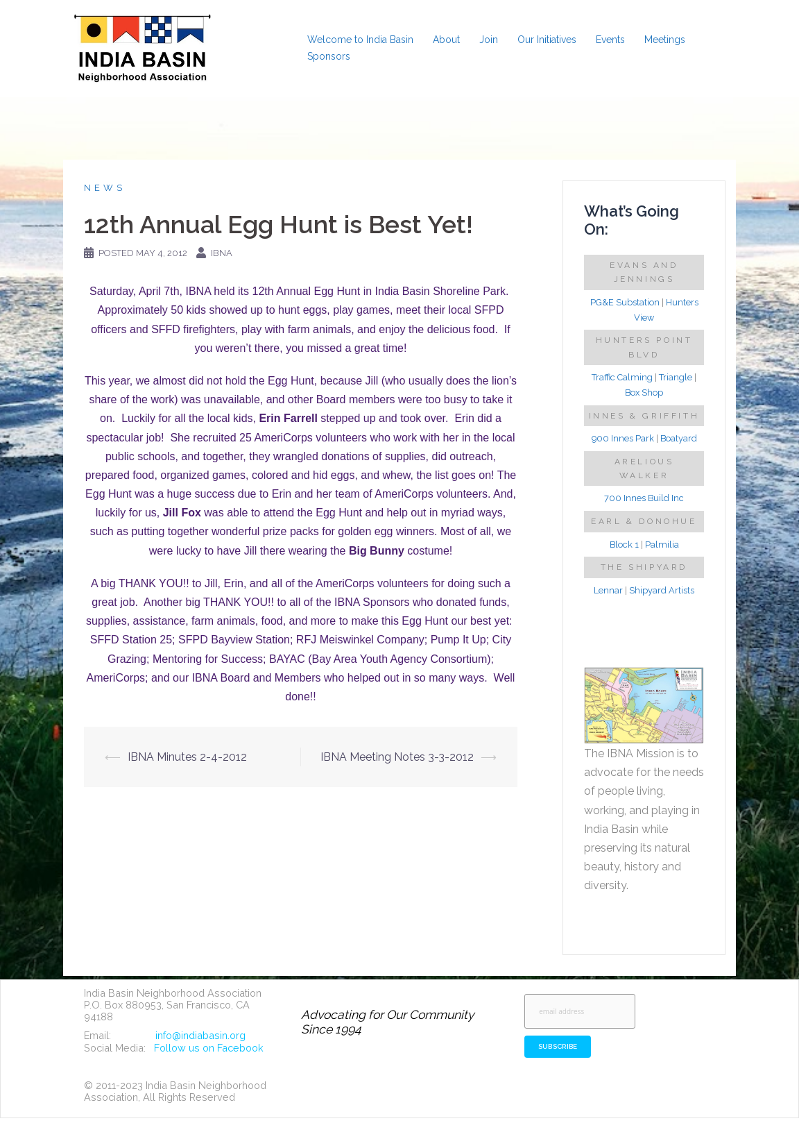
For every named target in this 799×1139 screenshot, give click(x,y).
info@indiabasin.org (200, 1035)
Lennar (608, 590)
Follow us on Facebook (209, 1048)
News (105, 188)
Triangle (675, 377)
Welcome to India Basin (360, 39)
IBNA (221, 253)
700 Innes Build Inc (644, 498)
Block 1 (624, 544)
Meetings (664, 39)
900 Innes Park (623, 438)
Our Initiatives (546, 39)
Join (488, 39)
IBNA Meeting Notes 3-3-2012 (397, 756)
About (446, 39)
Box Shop (644, 392)
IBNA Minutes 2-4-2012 (187, 756)
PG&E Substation (625, 302)
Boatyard (678, 438)
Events (610, 39)
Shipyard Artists (661, 590)
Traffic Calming (622, 377)
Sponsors (328, 56)
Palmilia (662, 544)
